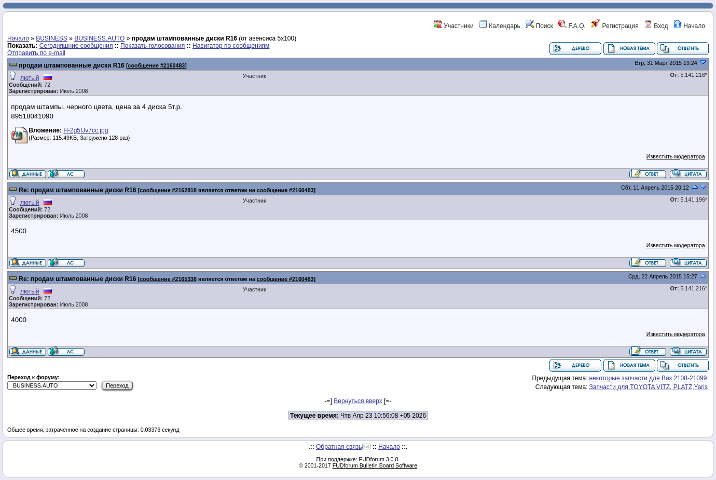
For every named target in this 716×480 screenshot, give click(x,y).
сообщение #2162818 (168, 190)
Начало (689, 26)
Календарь (499, 26)
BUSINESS (51, 38)
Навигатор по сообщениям (230, 45)
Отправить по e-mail (36, 53)
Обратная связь (339, 446)
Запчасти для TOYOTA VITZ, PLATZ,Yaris (648, 387)
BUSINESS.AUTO (99, 38)
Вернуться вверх (358, 401)
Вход (656, 26)
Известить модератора (675, 156)
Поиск (539, 26)
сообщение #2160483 (156, 65)
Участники (454, 26)
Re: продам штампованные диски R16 (77, 190)
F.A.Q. (572, 26)
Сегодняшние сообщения (76, 45)
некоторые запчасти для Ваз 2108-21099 (648, 378)
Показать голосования (152, 45)
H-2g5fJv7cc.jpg (85, 130)
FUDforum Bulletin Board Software (375, 465)
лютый (29, 78)
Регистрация (614, 26)
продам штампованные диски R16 (71, 65)
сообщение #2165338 (168, 279)
